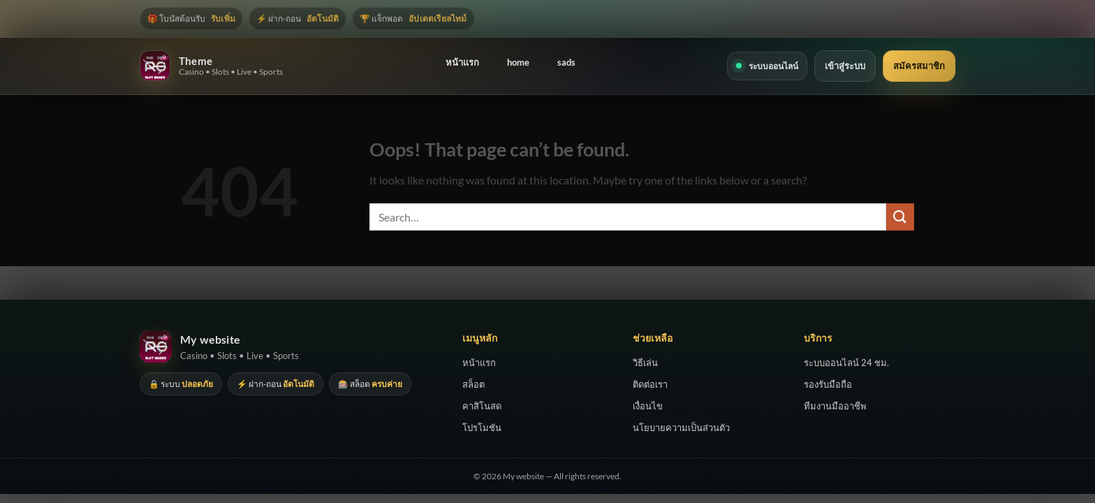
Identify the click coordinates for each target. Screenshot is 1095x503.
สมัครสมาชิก (919, 65)
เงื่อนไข (648, 405)
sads (566, 62)
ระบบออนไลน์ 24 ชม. (846, 362)
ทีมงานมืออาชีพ (835, 405)
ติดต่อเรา (650, 384)
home (518, 62)
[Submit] (900, 217)
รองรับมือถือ (828, 384)
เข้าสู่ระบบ (845, 65)
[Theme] (155, 65)
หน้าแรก (462, 62)
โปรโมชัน (481, 427)
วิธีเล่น (645, 362)
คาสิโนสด (481, 405)
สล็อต (473, 384)
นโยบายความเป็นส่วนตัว (681, 427)
